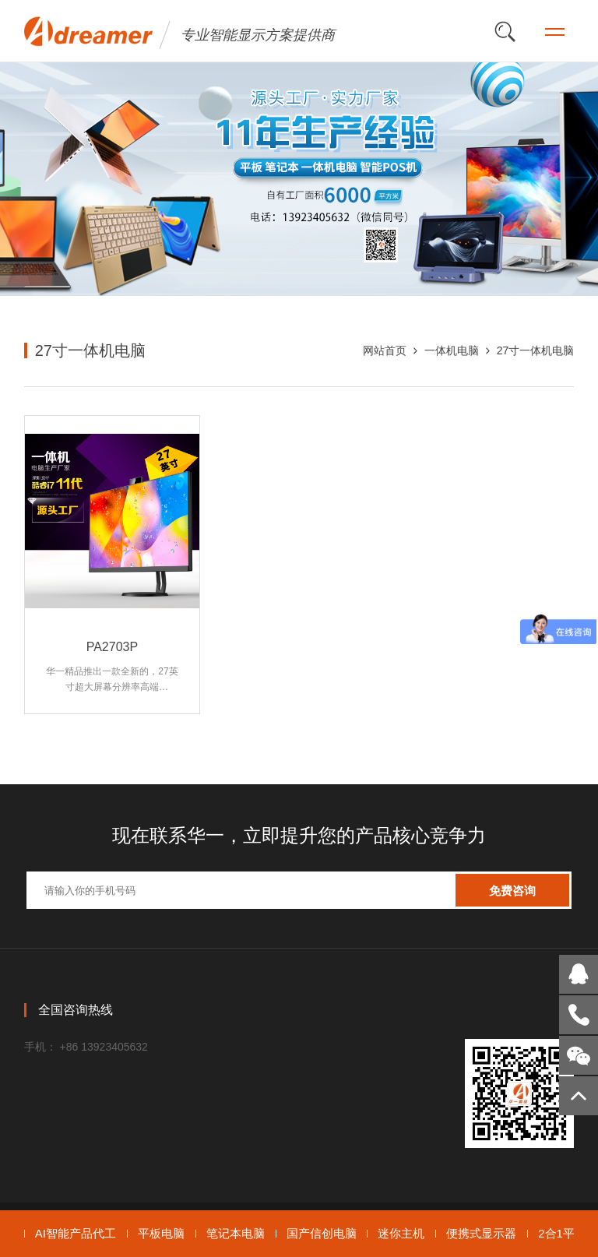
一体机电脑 (451, 350)
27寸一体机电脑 (536, 350)
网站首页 (384, 350)
